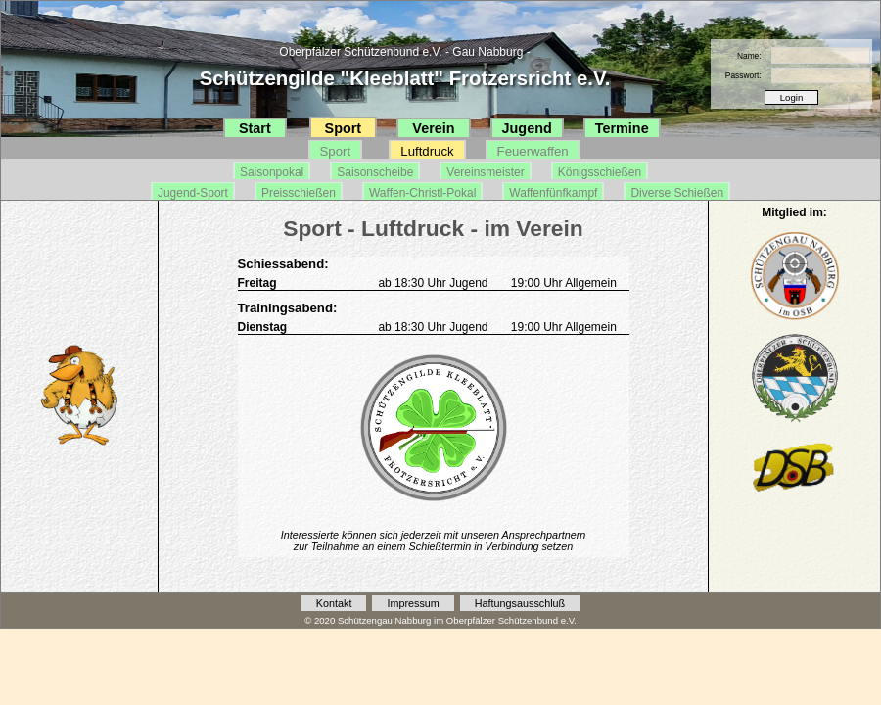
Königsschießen (599, 172)
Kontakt (334, 603)
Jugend (527, 128)
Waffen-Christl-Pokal (422, 193)
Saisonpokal (271, 172)
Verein (433, 128)
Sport (343, 128)
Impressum (413, 603)
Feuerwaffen (533, 151)
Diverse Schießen (676, 193)
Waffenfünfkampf (553, 193)
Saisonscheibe (375, 172)
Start (255, 128)
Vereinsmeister (485, 172)
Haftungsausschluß (520, 603)
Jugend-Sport (193, 193)
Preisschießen (298, 193)
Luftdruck (426, 151)
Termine (622, 128)
